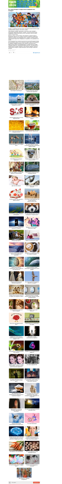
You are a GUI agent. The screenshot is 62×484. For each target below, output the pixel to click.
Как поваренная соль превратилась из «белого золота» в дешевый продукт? (16, 394)
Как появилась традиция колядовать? (24, 479)
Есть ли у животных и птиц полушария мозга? (32, 452)
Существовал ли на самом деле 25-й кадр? (32, 324)
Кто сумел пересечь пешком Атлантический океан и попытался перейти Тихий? (32, 145)
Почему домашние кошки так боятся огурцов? (16, 310)
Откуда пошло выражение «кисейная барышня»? (16, 282)
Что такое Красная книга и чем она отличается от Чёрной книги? (32, 214)
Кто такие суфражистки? (32, 364)
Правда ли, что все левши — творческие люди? (32, 228)
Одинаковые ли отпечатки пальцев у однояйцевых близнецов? (16, 410)
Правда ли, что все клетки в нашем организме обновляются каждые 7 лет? (16, 337)
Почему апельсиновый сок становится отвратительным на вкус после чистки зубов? (32, 438)
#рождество (14, 49)
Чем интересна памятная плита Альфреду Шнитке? (32, 173)
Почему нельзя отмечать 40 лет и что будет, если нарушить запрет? (16, 296)
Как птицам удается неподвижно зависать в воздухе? (32, 282)
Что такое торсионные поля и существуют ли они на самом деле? (16, 380)
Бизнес (18, 1)
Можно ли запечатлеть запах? (32, 240)
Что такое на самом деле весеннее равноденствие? (32, 410)
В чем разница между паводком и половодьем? (16, 214)
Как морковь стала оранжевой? (16, 451)
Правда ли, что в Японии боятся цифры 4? (32, 352)
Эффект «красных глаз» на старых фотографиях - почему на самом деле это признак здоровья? (16, 365)
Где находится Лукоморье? (16, 90)
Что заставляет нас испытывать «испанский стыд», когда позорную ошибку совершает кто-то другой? (32, 395)
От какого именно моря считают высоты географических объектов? (16, 254)
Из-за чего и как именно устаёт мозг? (16, 324)
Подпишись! (36, 482)
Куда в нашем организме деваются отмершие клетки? (16, 131)
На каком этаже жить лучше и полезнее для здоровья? (32, 91)
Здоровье (25, 1)
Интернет (30, 1)
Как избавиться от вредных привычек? (16, 159)
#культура (9, 49)
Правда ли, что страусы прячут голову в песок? (32, 159)
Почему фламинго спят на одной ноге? (16, 145)
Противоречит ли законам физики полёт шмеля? (16, 352)
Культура (13, 50)
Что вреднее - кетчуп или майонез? (32, 310)
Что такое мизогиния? (32, 423)
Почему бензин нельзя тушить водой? (32, 118)
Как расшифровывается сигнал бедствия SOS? (16, 118)
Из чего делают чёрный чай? (32, 130)
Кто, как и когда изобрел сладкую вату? (16, 465)
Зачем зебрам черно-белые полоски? (32, 186)
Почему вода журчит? (16, 240)
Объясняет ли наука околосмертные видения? (32, 337)
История (34, 1)
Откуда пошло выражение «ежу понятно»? (32, 105)
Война (22, 1)
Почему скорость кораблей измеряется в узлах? (16, 105)
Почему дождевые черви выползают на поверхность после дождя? (32, 268)
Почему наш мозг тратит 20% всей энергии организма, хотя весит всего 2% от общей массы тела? (16, 438)
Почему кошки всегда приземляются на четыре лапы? (16, 424)
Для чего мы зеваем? (16, 185)
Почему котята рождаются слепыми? (32, 465)
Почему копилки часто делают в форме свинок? (16, 200)
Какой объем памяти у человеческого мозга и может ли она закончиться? (16, 268)
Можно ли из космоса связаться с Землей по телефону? (16, 228)
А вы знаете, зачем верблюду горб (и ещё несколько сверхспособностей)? (32, 200)
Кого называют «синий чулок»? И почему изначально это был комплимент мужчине (32, 380)
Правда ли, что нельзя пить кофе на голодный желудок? (32, 254)
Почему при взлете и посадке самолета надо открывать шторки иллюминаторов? (32, 296)
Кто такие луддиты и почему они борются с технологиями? (16, 173)
